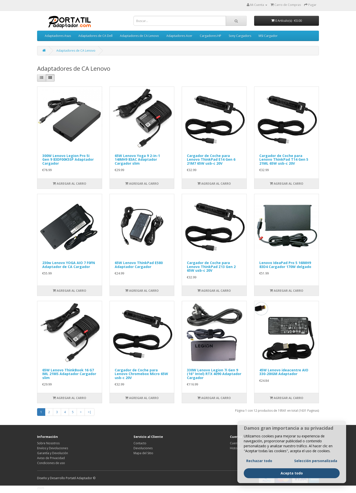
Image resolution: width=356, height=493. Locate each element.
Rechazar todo (259, 467)
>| (89, 412)
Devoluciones (143, 448)
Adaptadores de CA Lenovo (139, 36)
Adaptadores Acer (179, 36)
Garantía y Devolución (52, 453)
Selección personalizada (315, 467)
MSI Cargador (268, 36)
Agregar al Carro (69, 183)
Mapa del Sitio (143, 453)
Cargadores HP (210, 36)
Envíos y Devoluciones (52, 448)
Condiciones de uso (51, 463)
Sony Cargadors (240, 36)
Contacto (140, 443)
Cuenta (235, 443)
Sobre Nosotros (48, 443)
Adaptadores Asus (58, 36)
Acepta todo (292, 480)
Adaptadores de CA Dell (95, 36)
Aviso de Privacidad (51, 458)
